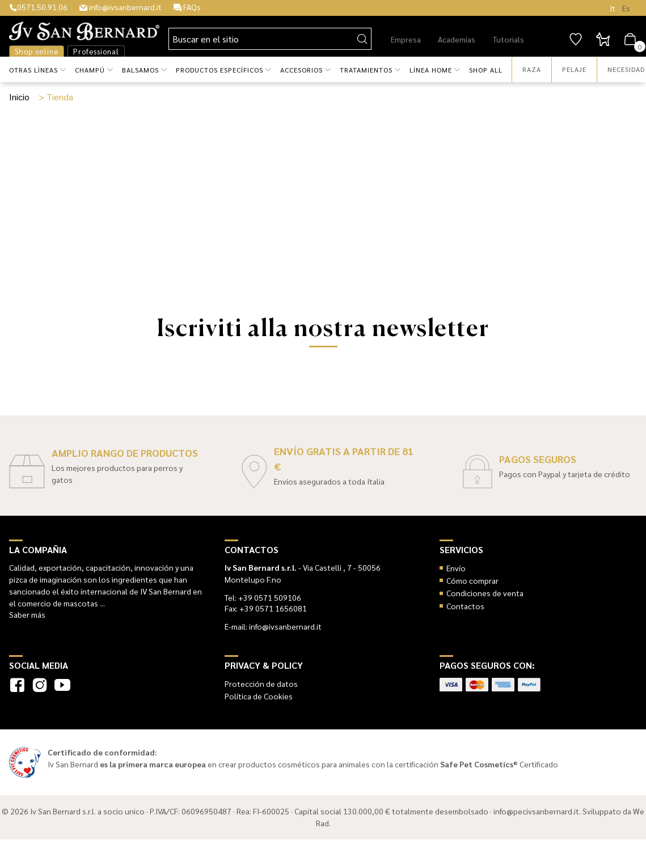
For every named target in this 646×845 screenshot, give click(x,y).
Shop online (36, 51)
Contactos (465, 606)
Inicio (19, 97)
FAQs (187, 7)
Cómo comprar (472, 580)
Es (626, 8)
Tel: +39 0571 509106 (263, 597)
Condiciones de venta (484, 593)
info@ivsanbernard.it (120, 7)
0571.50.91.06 (38, 7)
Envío (456, 568)
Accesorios (301, 70)
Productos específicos (219, 70)
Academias (456, 39)
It (612, 8)
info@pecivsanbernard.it (536, 811)
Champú (90, 70)
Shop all (486, 70)
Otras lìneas (33, 70)
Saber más (27, 614)
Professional (96, 51)
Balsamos (140, 70)
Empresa (406, 39)
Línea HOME (430, 70)
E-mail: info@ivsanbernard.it (273, 626)
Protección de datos (261, 683)
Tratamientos (366, 70)
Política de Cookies (259, 696)
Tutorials (508, 39)
